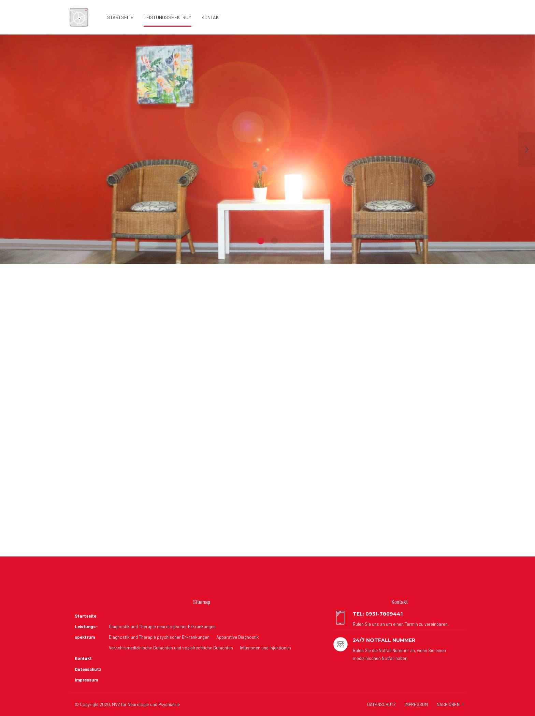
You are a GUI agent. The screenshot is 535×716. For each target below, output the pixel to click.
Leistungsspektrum (167, 17)
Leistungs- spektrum (86, 632)
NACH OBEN (448, 704)
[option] (267, 149)
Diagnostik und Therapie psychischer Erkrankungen (159, 637)
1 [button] (260, 240)
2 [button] (274, 240)
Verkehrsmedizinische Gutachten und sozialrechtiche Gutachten (171, 647)
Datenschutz (88, 669)
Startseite (120, 17)
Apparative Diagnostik (237, 637)
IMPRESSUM (416, 704)
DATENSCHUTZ (381, 704)
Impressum (86, 680)
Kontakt (211, 17)
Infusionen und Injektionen (265, 647)
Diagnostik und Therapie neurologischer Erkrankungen (162, 626)
